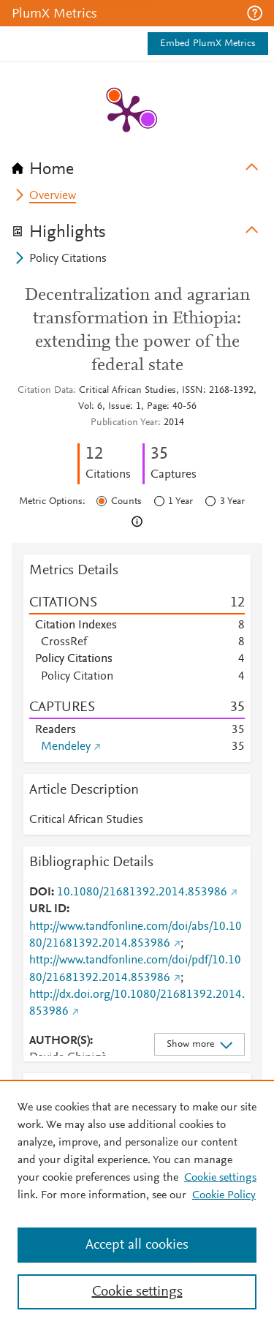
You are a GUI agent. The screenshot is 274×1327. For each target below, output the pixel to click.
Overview (52, 196)
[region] (137, 1203)
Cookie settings (220, 1178)
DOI (40, 892)
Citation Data (45, 391)
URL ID (47, 909)
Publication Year (124, 423)
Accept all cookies (137, 1245)
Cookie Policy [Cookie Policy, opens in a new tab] (224, 1195)
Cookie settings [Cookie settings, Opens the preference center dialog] (137, 1292)
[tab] (137, 164)
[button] (254, 13)
